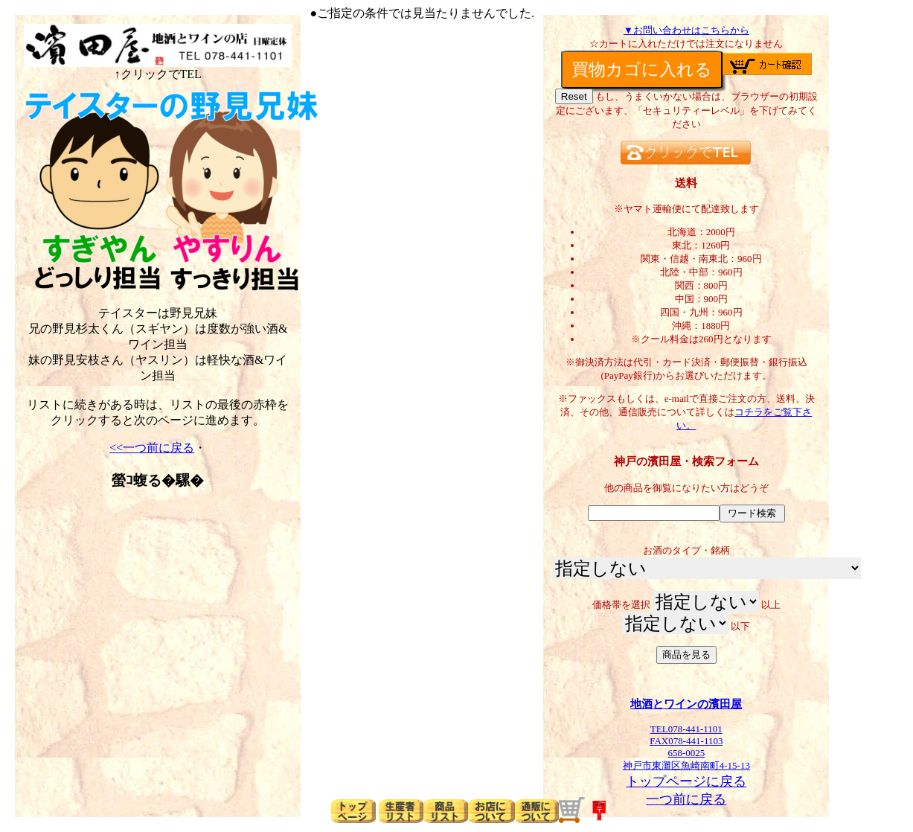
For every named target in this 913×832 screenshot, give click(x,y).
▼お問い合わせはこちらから (686, 30)
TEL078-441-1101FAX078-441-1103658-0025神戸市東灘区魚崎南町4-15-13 (686, 742)
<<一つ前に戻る (151, 447)
